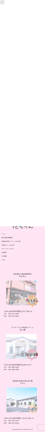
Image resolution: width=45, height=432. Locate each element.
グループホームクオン (8, 249)
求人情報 (4, 256)
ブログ (3, 260)
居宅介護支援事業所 (7, 237)
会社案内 (4, 252)
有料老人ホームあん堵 (8, 245)
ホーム (3, 234)
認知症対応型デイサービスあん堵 (11, 241)
